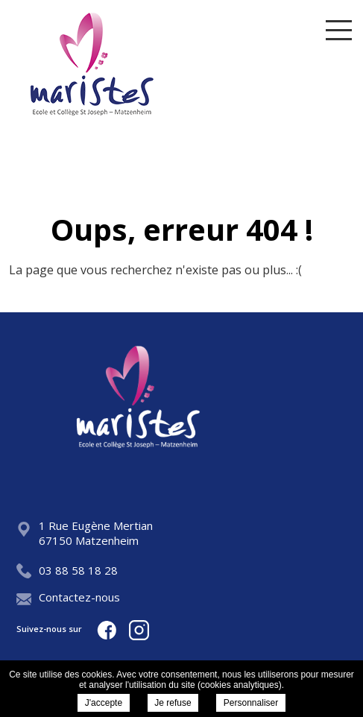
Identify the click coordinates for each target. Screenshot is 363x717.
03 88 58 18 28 (67, 570)
